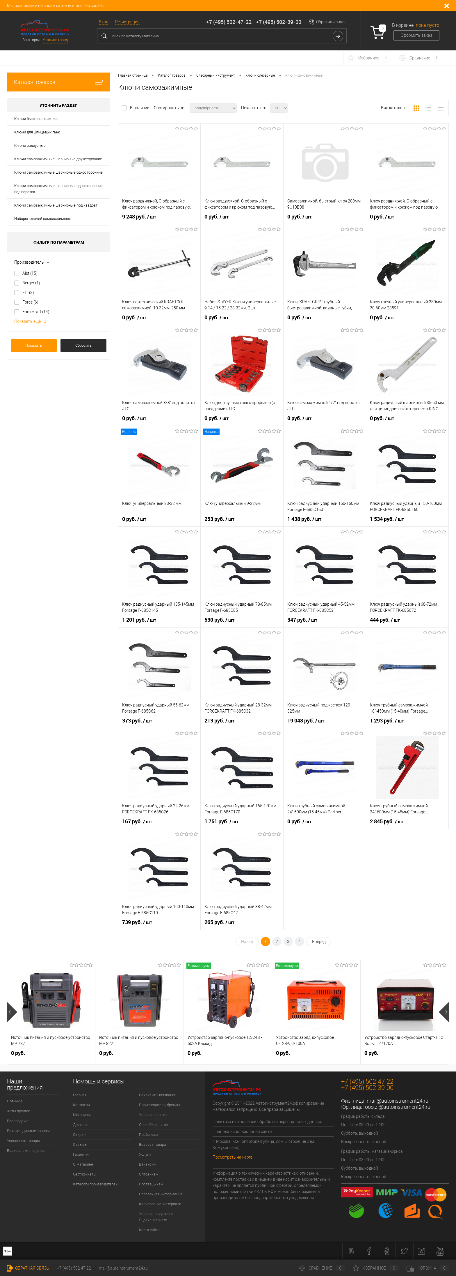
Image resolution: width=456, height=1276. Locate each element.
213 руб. (219, 721)
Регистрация (127, 22)
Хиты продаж (18, 1111)
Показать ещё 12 (30, 321)
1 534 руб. (387, 519)
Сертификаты (84, 1174)
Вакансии (147, 1164)
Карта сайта (149, 1230)
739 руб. (137, 922)
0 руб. (216, 217)
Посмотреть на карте (232, 1157)
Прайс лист (148, 1134)
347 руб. (302, 620)
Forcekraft (35, 311)
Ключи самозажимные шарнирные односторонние (58, 172)
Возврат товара (152, 1144)
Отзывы (80, 1144)
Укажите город (55, 40)
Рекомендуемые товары (28, 1131)
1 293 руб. (387, 721)
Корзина (428, 1268)
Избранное (376, 1268)
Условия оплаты (153, 1115)
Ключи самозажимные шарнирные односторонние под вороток (58, 189)
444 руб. (385, 620)
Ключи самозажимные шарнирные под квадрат (55, 205)
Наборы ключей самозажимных (42, 218)
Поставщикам (151, 1184)
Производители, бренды (159, 1105)
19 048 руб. (305, 721)
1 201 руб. (139, 620)
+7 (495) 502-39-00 (278, 21)
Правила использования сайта (242, 1131)
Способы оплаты (153, 1124)
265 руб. (219, 922)
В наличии (140, 107)
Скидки (79, 1134)
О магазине (83, 1164)
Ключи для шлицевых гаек (37, 132)
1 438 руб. (304, 519)
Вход (103, 22)
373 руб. (137, 721)
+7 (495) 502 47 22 (74, 1268)
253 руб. (219, 519)
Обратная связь (331, 22)
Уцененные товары (23, 1140)
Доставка (81, 1124)
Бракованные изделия (26, 1150)
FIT (28, 292)
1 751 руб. (221, 821)
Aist (30, 273)
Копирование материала (160, 1204)
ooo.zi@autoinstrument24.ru (397, 1107)
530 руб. (219, 620)
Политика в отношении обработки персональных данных (267, 1121)
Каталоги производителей (95, 1184)
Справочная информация (160, 1194)
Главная (80, 1095)
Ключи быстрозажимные (36, 119)
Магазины (82, 1115)
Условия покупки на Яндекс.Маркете (156, 1217)
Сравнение (322, 1268)
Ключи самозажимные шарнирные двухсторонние (58, 159)
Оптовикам (148, 1174)
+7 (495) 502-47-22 (229, 21)
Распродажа (17, 1121)
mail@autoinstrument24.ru (397, 1101)
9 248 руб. (139, 217)
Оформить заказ (416, 35)
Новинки (14, 1101)
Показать (33, 345)
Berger (31, 283)
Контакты (81, 1105)
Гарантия (81, 1154)
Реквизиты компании (157, 1095)
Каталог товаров (58, 82)
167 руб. (137, 821)
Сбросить (83, 345)
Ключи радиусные (30, 145)
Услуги (145, 1154)
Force (30, 302)
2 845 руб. (387, 821)
